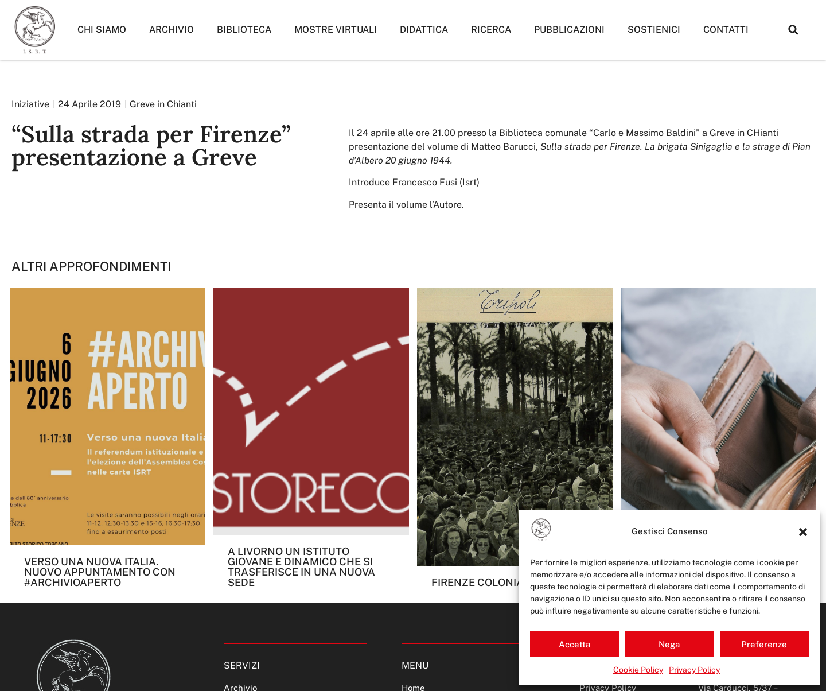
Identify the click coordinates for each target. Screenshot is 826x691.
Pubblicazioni (569, 29)
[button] (803, 532)
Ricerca (491, 29)
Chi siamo (101, 29)
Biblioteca (244, 29)
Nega (669, 644)
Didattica (424, 29)
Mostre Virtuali (335, 29)
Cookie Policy (638, 669)
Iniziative (30, 104)
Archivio (171, 29)
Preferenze (764, 644)
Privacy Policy (694, 669)
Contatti (726, 29)
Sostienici (654, 29)
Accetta (574, 644)
